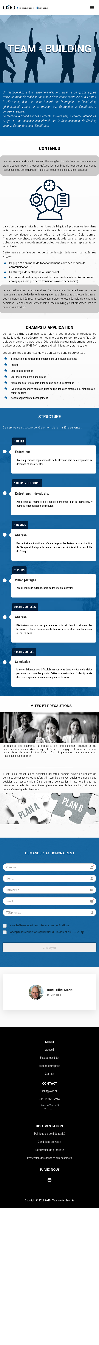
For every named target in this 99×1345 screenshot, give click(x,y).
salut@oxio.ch (50, 1091)
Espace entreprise (49, 1065)
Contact (49, 1073)
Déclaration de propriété (49, 1149)
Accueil (49, 1049)
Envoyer (50, 947)
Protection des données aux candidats (49, 1157)
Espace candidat (49, 1057)
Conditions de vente (49, 1141)
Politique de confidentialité (49, 1133)
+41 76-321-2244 (49, 1099)
